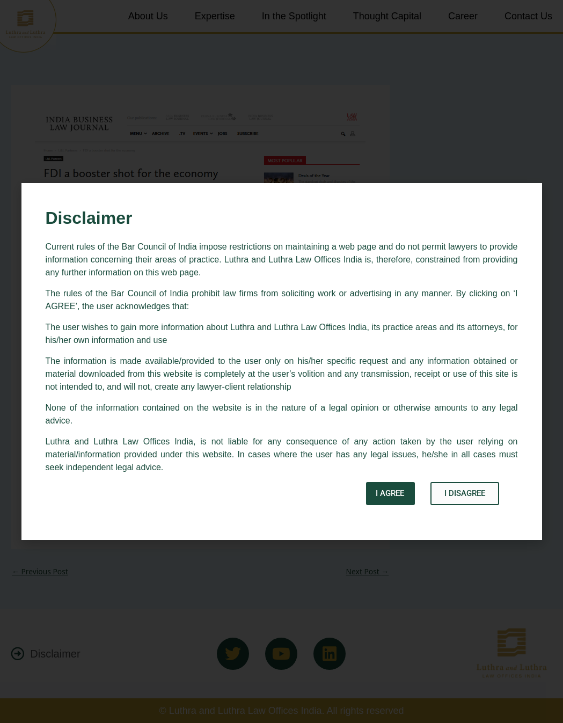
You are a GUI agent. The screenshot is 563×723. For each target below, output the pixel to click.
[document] (281, 361)
